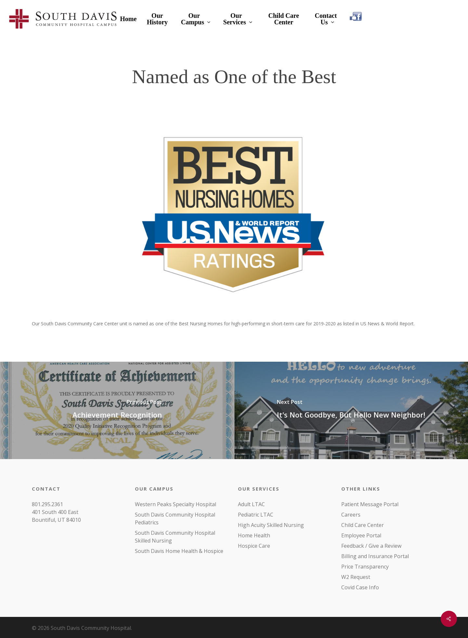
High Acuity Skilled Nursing (271, 525)
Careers (350, 514)
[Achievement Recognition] (117, 410)
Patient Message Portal (369, 504)
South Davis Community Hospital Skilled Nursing (175, 536)
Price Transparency (365, 566)
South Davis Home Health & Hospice (179, 551)
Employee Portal (361, 535)
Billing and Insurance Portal (375, 556)
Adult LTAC (251, 504)
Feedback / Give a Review (371, 545)
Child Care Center (362, 525)
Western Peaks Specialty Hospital (175, 504)
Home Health (254, 535)
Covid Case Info (360, 587)
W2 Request (355, 577)
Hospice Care (254, 545)
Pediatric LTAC (255, 514)
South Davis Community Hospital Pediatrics (175, 518)
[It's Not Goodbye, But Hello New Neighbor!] (351, 410)
